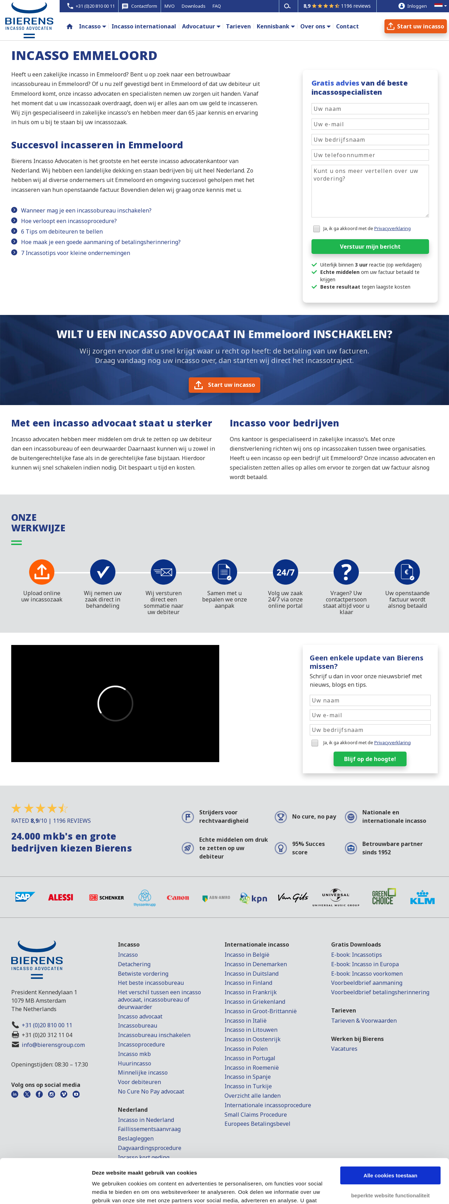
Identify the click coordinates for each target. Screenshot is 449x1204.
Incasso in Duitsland (251, 973)
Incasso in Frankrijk (250, 992)
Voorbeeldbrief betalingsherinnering (380, 992)
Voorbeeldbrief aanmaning (366, 983)
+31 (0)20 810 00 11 (47, 1025)
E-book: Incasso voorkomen (367, 973)
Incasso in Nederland (146, 1120)
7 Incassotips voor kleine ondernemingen (75, 253)
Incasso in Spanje (247, 1077)
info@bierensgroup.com (53, 1045)
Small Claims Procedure (255, 1114)
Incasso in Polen (246, 1048)
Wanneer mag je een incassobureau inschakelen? (86, 210)
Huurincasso (134, 1063)
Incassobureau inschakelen (154, 1035)
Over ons (312, 26)
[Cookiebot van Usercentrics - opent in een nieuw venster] (45, 1190)
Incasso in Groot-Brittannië (260, 1011)
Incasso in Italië (245, 1020)
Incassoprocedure (141, 1044)
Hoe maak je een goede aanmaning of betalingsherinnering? (101, 242)
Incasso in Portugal (249, 1058)
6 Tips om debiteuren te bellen (62, 231)
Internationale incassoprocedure (267, 1105)
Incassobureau (137, 1025)
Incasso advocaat (140, 1016)
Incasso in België (246, 955)
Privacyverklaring (392, 228)
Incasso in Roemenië (251, 1067)
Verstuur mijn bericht (370, 246)
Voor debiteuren (139, 1082)
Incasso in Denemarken (255, 964)
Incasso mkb (134, 1054)
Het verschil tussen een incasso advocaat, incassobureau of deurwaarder (159, 999)
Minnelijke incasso (143, 1072)
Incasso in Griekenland (254, 1001)
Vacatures (344, 1048)
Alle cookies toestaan (390, 1138)
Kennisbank (273, 26)
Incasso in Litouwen (250, 1030)
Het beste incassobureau (151, 983)
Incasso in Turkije (248, 1086)
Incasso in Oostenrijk (252, 1039)
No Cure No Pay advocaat (151, 1091)
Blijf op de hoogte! (370, 759)
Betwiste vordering (143, 973)
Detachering (134, 964)
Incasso (90, 26)
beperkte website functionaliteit (390, 1157)
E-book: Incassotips (356, 955)
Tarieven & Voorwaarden (364, 1020)
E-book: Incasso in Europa (365, 964)
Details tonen (108, 1190)
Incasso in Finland (248, 983)
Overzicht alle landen (252, 1095)
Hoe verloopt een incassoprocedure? (69, 221)
